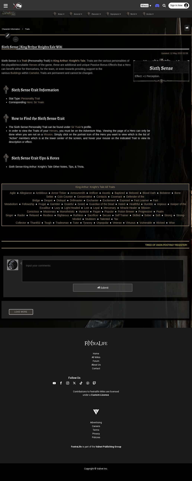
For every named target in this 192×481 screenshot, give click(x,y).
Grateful (69, 204)
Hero (29, 102)
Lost (86, 207)
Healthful (134, 204)
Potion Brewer (126, 211)
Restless (48, 215)
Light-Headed (72, 207)
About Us (96, 364)
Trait (24, 60)
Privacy (96, 433)
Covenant (116, 196)
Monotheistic (67, 211)
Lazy (57, 207)
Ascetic (106, 192)
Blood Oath (149, 192)
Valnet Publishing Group (108, 446)
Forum (96, 361)
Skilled (136, 215)
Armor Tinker (58, 192)
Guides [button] (147, 14)
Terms (96, 430)
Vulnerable (146, 222)
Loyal (96, 207)
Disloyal (61, 200)
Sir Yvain (39, 102)
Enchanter (93, 200)
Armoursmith (77, 192)
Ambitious (41, 192)
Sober (147, 215)
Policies (96, 437)
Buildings (16, 73)
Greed (81, 204)
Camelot (34, 73)
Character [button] (93, 14)
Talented (105, 219)
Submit (102, 287)
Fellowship (28, 204)
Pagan (96, 211)
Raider (21, 215)
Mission (48, 134)
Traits (27, 29)
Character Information (11, 29)
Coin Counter (65, 196)
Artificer (93, 192)
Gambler (55, 204)
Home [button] (58, 14)
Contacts (101, 196)
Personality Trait (30, 98)
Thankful (35, 222)
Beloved (133, 192)
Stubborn (90, 219)
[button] (146, 5)
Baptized (120, 192)
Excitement (109, 200)
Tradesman (62, 222)
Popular (109, 211)
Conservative (84, 196)
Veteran (117, 222)
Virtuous (130, 222)
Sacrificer (93, 215)
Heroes (33, 64)
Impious (161, 204)
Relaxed (34, 215)
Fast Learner (141, 200)
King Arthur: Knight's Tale (69, 60)
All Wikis (96, 357)
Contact (96, 368)
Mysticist (84, 211)
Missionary (49, 211)
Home (96, 353)
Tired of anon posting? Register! (166, 245)
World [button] (131, 14)
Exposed (125, 200)
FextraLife (76, 446)
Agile (13, 192)
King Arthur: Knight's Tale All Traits (95, 186)
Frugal (42, 204)
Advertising (96, 422)
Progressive (145, 211)
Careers (96, 426)
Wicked (160, 222)
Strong (168, 215)
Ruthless (78, 215)
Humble (148, 204)
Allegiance (26, 192)
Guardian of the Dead (101, 204)
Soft (158, 215)
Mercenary (110, 207)
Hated (121, 204)
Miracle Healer (128, 207)
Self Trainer (121, 215)
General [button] (75, 14)
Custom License (100, 395)
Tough (47, 222)
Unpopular (102, 222)
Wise (172, 222)
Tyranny (87, 222)
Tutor (76, 222)
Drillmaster (76, 200)
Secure (107, 215)
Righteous (63, 215)
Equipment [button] (113, 14)
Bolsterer (165, 192)
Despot (48, 200)
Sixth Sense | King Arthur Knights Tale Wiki (31, 47)
